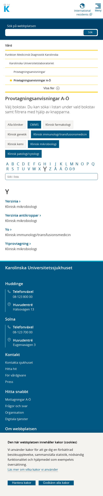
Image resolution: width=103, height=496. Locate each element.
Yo (7, 229)
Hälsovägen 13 (23, 309)
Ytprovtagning (16, 243)
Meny (98, 10)
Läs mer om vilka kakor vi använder (33, 469)
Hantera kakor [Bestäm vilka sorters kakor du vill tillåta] (21, 482)
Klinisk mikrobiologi (43, 144)
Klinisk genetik (17, 134)
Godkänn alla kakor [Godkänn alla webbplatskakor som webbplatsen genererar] (56, 482)
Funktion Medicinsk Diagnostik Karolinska (31, 54)
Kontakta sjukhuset (19, 362)
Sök (90, 32)
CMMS (34, 124)
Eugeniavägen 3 (24, 345)
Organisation (14, 412)
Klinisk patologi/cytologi (23, 154)
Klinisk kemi (16, 144)
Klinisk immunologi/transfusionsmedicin (60, 134)
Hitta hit (11, 369)
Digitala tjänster (16, 419)
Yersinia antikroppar (22, 215)
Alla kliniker (15, 124)
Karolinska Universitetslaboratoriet (31, 63)
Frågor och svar (16, 406)
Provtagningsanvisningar (29, 72)
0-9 (72, 169)
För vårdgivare (15, 375)
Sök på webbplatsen (21, 26)
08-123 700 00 (22, 332)
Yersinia (11, 201)
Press (9, 382)
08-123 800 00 (22, 297)
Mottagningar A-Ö (18, 399)
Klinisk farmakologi (58, 124)
